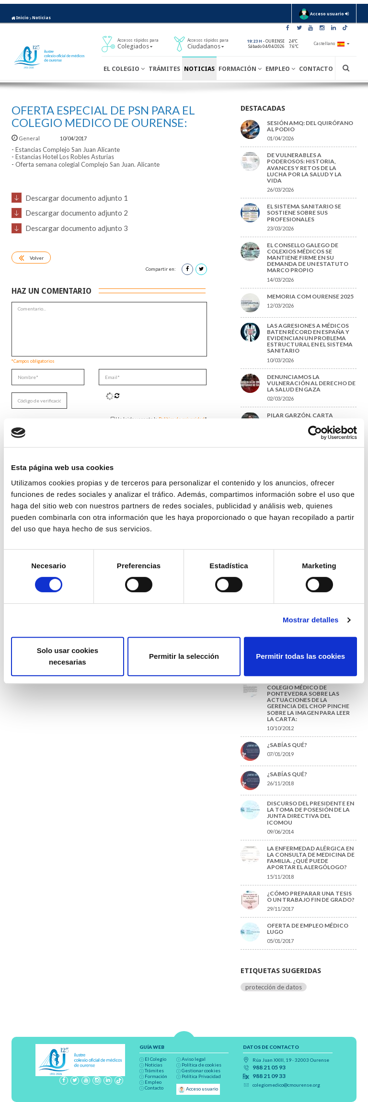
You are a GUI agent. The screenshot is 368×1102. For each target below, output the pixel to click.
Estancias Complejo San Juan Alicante (67, 149)
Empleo (280, 68)
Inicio (20, 17)
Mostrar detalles (311, 620)
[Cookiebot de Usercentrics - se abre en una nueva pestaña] (315, 432)
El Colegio (124, 68)
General (26, 138)
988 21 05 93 (269, 1067)
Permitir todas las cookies (300, 656)
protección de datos (273, 987)
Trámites (164, 68)
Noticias (41, 17)
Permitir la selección (184, 656)
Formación (240, 68)
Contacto (316, 68)
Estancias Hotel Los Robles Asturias (64, 157)
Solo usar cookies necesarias (67, 656)
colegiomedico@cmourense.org (286, 1085)
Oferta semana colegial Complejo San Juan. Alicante (87, 164)
